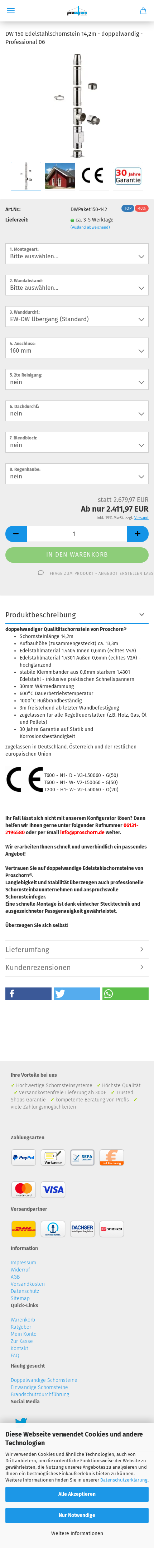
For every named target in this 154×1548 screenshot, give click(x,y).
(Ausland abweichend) (90, 227)
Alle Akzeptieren (77, 1494)
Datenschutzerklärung (124, 1480)
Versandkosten (28, 1284)
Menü (11, 10)
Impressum (23, 1263)
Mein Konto (24, 1334)
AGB (15, 1277)
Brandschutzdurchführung (40, 1395)
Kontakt (19, 1348)
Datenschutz (25, 1291)
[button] (28, 993)
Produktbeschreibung (40, 615)
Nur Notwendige (77, 1515)
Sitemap (20, 1298)
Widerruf (20, 1270)
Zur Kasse (22, 1341)
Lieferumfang (27, 949)
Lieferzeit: (16, 220)
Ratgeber (21, 1327)
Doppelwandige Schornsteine (44, 1380)
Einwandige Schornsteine (39, 1387)
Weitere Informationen (77, 1533)
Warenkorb (23, 1320)
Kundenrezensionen (38, 967)
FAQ (15, 1356)
